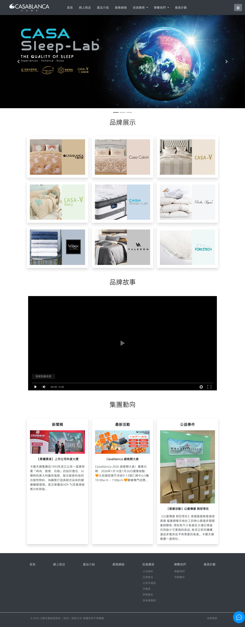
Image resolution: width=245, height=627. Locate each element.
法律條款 (212, 618)
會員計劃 (181, 7)
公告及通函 (149, 583)
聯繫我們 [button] (160, 7)
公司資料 (148, 571)
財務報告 (148, 594)
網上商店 (85, 7)
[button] (238, 7)
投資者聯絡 (149, 600)
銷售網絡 (121, 7)
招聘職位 (179, 577)
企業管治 (148, 577)
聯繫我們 (179, 571)
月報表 (147, 589)
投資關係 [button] (139, 7)
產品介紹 (103, 7)
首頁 (70, 7)
